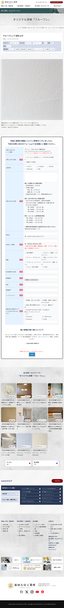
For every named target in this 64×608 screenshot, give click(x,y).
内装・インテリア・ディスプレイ (49, 258)
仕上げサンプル (14, 43)
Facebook (28, 316)
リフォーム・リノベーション (33, 263)
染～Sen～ (24, 498)
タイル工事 (6, 527)
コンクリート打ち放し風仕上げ (49, 488)
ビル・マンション (38, 49)
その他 (52, 49)
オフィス (11, 49)
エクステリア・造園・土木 (49, 263)
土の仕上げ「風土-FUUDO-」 (28, 501)
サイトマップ (52, 549)
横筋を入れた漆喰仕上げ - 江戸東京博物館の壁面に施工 (55, 429)
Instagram (45, 310)
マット (8, 46)
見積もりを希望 (30, 162)
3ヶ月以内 (40, 166)
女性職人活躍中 (39, 535)
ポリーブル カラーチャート (48, 494)
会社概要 (35, 521)
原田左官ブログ (53, 536)
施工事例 (13, 396)
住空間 (17, 49)
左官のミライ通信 (54, 543)
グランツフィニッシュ (47, 501)
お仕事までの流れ (24, 524)
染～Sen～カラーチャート (48, 498)
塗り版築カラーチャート (47, 491)
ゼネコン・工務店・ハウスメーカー (49, 254)
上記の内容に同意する (32, 343)
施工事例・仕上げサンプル (28, 27)
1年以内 (50, 166)
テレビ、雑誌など (47, 305)
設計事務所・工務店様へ (24, 521)
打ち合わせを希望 (48, 157)
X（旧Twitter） (47, 316)
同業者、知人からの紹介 (32, 300)
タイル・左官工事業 (31, 267)
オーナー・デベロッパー (33, 257)
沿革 (36, 531)
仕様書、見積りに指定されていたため (49, 301)
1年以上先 (29, 169)
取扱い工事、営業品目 (7, 521)
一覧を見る (57, 481)
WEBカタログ (53, 545)
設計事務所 (29, 253)
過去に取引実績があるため (32, 306)
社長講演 (37, 533)
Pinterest (28, 319)
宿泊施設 (30, 49)
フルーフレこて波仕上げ (39, 402)
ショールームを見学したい (33, 158)
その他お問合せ (54, 533)
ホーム (19, 27)
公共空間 (47, 49)
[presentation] (16, 347)
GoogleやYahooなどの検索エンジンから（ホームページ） (33, 312)
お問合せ (51, 521)
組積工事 (5, 531)
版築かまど (52, 547)
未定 (38, 169)
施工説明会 (22, 535)
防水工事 (5, 529)
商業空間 (23, 49)
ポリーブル (24, 494)
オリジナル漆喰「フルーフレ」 (43, 27)
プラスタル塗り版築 (26, 491)
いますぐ (28, 166)
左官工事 (5, 524)
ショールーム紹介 (40, 524)
